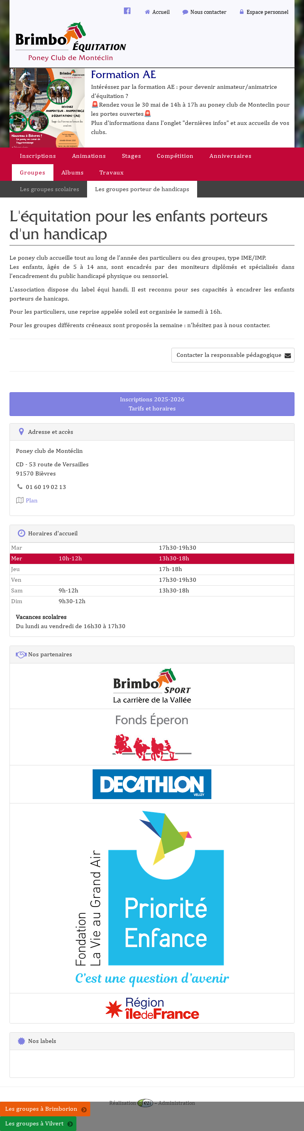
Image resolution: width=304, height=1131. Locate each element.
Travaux (111, 172)
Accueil (157, 11)
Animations (89, 155)
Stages (131, 155)
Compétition (175, 155)
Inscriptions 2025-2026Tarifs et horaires (152, 403)
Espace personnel (263, 11)
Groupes (33, 172)
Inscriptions (38, 155)
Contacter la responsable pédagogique (234, 354)
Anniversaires (230, 155)
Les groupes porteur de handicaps (142, 189)
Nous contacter (204, 11)
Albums (72, 172)
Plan (27, 500)
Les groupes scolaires (49, 189)
